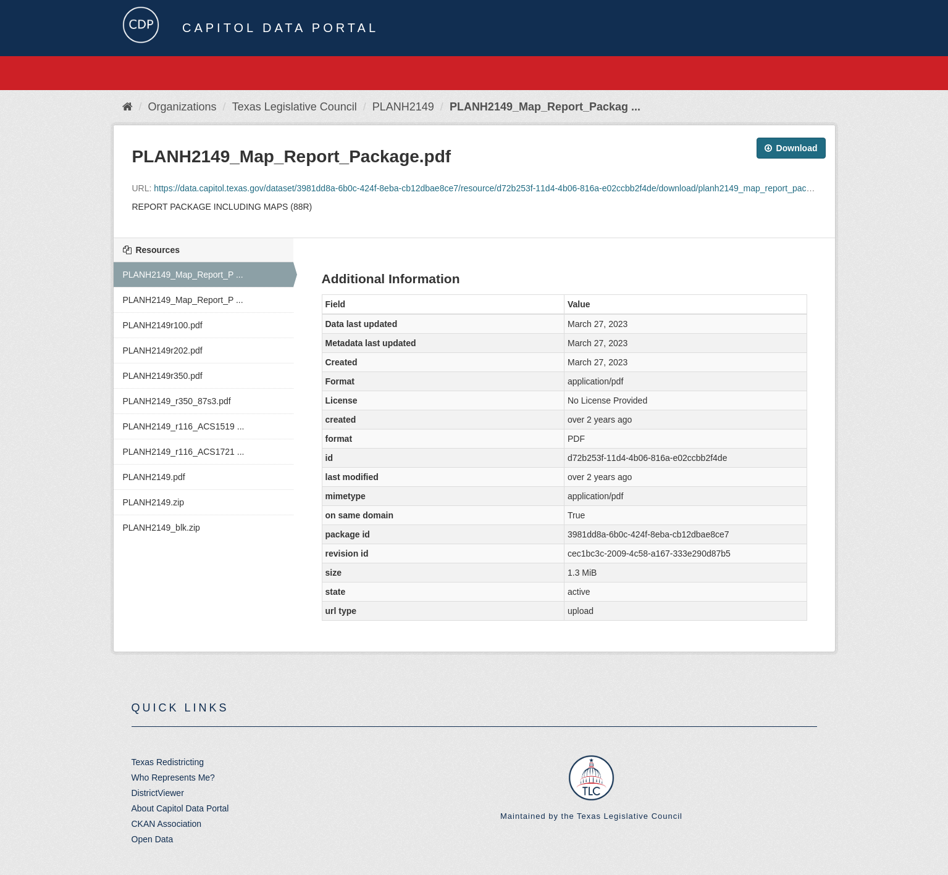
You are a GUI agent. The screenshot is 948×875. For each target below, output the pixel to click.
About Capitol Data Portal (180, 808)
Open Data (153, 839)
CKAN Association (167, 824)
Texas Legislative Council (294, 107)
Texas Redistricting (168, 762)
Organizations (182, 107)
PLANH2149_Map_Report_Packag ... (545, 107)
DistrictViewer (158, 793)
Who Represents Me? (173, 777)
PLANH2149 (403, 107)
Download (791, 148)
